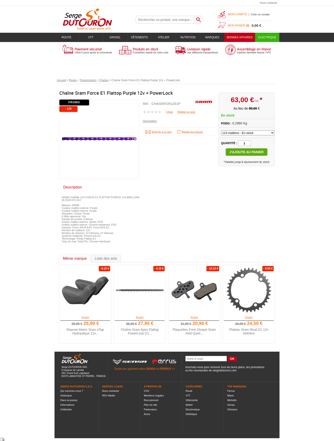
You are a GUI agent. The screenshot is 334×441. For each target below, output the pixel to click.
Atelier (163, 37)
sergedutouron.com (224, 370)
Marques (212, 37)
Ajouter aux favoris (192, 131)
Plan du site (150, 404)
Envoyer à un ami (162, 131)
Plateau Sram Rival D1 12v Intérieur (248, 331)
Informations (67, 404)
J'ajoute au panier (246, 152)
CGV (146, 390)
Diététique (191, 414)
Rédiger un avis (186, 111)
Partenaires (150, 409)
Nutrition (188, 37)
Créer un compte (260, 14)
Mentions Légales (154, 395)
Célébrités (66, 409)
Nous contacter (268, 2)
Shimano (232, 409)
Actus (147, 414)
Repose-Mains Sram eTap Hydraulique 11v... (85, 331)
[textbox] (165, 19)
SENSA (151, 368)
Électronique (193, 409)
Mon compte (237, 14)
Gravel (115, 37)
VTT (90, 37)
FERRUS (165, 368)
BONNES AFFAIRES (240, 37)
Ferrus (231, 390)
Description (150, 121)
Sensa (230, 404)
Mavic (230, 395)
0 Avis (169, 111)
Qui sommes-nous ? (71, 390)
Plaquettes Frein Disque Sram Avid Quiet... (194, 331)
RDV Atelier (108, 395)
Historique (66, 395)
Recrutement (151, 400)
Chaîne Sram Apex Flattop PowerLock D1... (140, 331)
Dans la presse (68, 400)
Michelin (232, 400)
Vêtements (139, 37)
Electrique (267, 37)
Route (66, 37)
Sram (85, 317)
